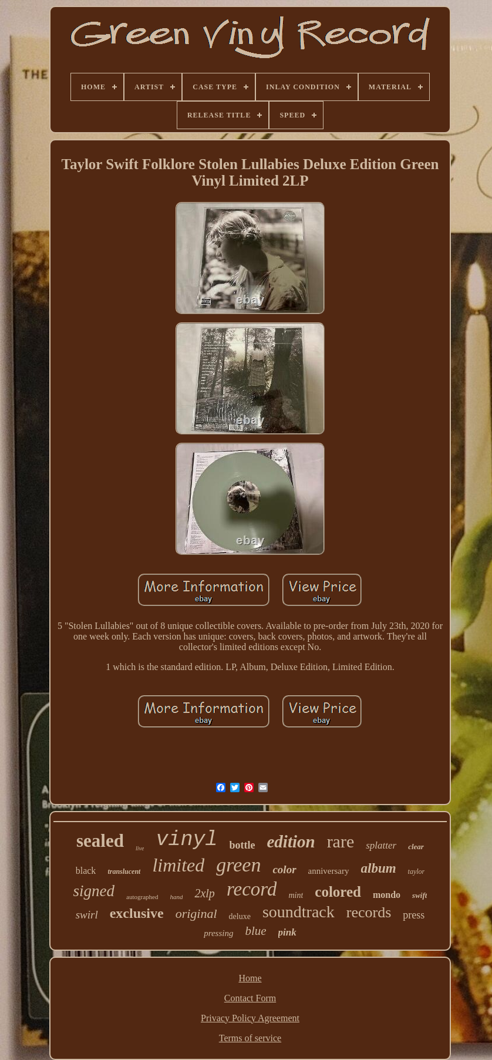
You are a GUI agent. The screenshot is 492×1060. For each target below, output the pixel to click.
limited (178, 865)
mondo (386, 895)
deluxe (240, 916)
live (140, 848)
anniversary (328, 871)
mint (295, 895)
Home (249, 978)
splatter (381, 845)
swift (419, 895)
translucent (123, 871)
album (378, 868)
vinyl (186, 840)
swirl (87, 914)
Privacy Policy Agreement (250, 1018)
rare (341, 841)
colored (338, 892)
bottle (242, 845)
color (284, 869)
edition (291, 841)
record (252, 889)
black (86, 871)
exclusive (137, 913)
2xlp (204, 893)
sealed (100, 840)
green (238, 865)
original (196, 913)
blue (255, 931)
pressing (218, 933)
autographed (142, 896)
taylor (416, 871)
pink (287, 932)
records (369, 912)
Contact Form (250, 998)
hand (176, 896)
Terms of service (250, 1038)
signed (94, 891)
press (413, 915)
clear (416, 846)
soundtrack (298, 912)
